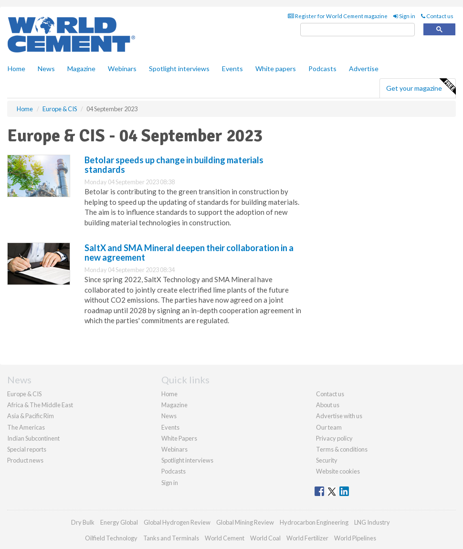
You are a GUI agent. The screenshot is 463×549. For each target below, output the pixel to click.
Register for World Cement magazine (338, 16)
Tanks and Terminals (171, 538)
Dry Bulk (83, 522)
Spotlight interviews (179, 68)
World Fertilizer (307, 538)
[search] (357, 30)
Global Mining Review (245, 522)
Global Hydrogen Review (177, 522)
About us (327, 405)
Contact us (437, 16)
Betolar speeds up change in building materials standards (173, 165)
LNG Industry (372, 522)
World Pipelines (355, 538)
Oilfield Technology (111, 538)
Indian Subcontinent (33, 438)
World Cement (224, 538)
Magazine (81, 68)
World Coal (265, 538)
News (169, 416)
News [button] (46, 68)
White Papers (179, 438)
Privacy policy (334, 438)
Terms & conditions (342, 449)
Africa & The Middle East (40, 405)
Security (326, 460)
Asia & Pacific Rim (30, 416)
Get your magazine (420, 87)
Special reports (26, 449)
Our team (329, 427)
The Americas (26, 427)
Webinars (122, 68)
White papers (275, 68)
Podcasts (322, 68)
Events (232, 68)
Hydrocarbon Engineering (314, 522)
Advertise (364, 68)
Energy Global (119, 522)
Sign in (404, 16)
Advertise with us (339, 416)
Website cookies (338, 471)
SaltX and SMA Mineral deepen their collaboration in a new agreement (189, 253)
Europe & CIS (24, 394)
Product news (25, 460)
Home (16, 68)
